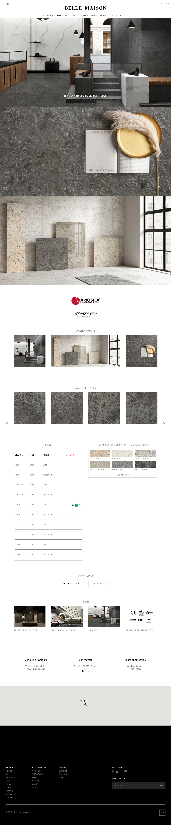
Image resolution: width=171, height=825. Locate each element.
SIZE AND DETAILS (71, 583)
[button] (7, 424)
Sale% (85, 15)
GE (157, 4)
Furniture (10, 770)
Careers (35, 780)
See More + (123, 474)
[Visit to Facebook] (3, 4)
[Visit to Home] (85, 8)
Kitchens (9, 774)
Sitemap (9, 797)
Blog (114, 15)
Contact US (85, 660)
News (94, 15)
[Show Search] (167, 4)
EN (161, 4)
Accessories (11, 794)
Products (62, 15)
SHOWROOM (47, 15)
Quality (35, 784)
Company (36, 770)
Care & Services (66, 774)
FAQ (61, 777)
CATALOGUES (99, 583)
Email (85, 671)
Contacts (63, 770)
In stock (75, 15)
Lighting (9, 790)
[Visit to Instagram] (7, 4)
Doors (8, 787)
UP (162, 812)
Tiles (8, 780)
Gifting (35, 787)
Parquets (10, 784)
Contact (124, 15)
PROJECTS (104, 15)
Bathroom (10, 777)
